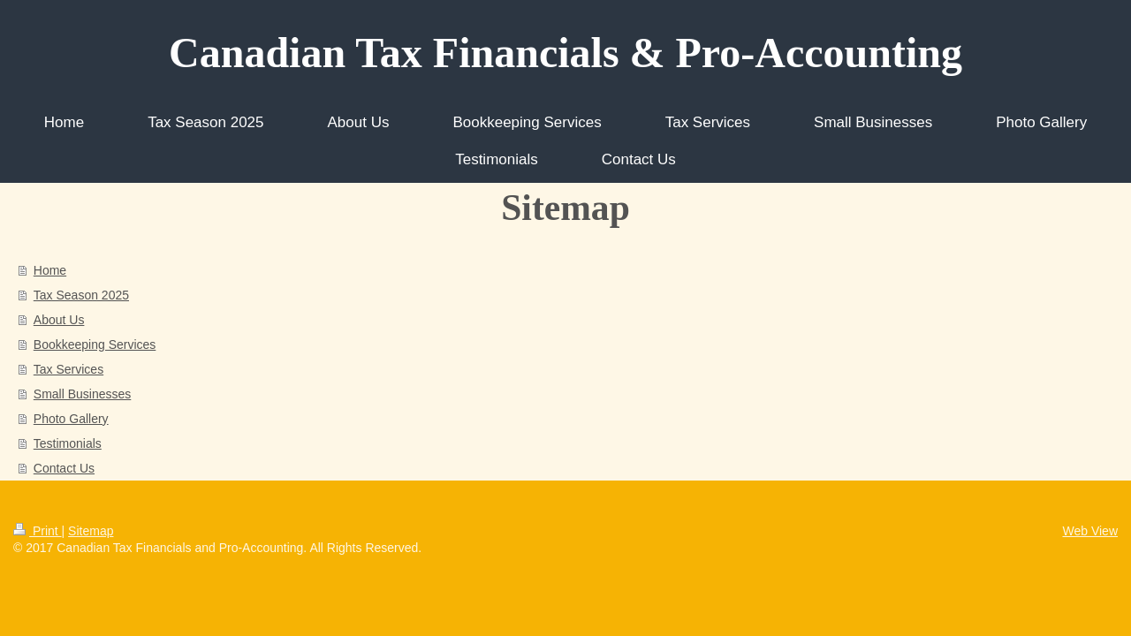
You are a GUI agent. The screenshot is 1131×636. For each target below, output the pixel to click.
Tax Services (68, 369)
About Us (59, 320)
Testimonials (68, 443)
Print (37, 531)
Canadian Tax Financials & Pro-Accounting (565, 52)
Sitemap (90, 531)
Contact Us (64, 468)
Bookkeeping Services (95, 344)
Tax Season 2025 (81, 295)
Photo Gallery (71, 419)
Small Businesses (83, 394)
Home (50, 270)
